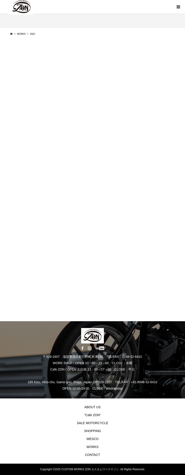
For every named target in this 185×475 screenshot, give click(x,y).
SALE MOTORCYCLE (92, 423)
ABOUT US (92, 407)
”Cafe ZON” (92, 415)
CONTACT (92, 455)
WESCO (93, 439)
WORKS (93, 447)
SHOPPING (92, 431)
